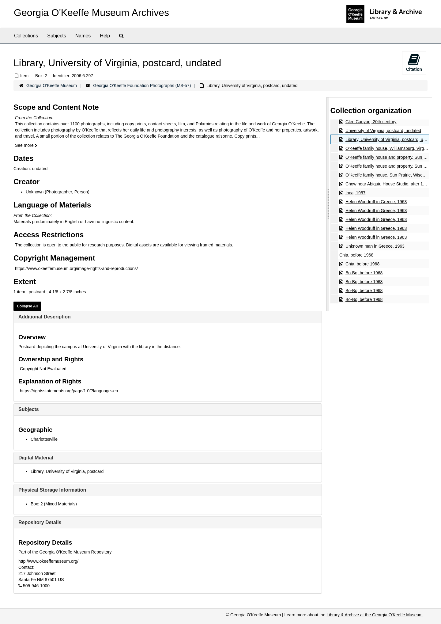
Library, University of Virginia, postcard (67, 471)
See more (26, 145)
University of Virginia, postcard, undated (383, 130)
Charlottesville (44, 439)
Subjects (56, 35)
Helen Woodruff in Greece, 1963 (375, 201)
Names (83, 35)
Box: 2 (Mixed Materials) (54, 503)
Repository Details (39, 522)
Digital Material (35, 457)
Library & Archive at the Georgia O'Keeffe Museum (374, 614)
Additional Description (44, 316)
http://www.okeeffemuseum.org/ (48, 561)
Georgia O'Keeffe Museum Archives (91, 12)
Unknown (34, 191)
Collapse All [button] (27, 306)
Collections (26, 35)
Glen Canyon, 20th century (370, 121)
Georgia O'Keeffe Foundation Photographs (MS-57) (142, 85)
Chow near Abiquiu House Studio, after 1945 (387, 183)
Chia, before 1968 (356, 255)
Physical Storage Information (52, 490)
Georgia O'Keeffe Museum (51, 85)
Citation (414, 62)
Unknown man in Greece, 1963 (374, 246)
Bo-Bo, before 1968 (363, 272)
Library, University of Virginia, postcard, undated (390, 139)
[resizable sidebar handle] (328, 203)
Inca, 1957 (355, 192)
